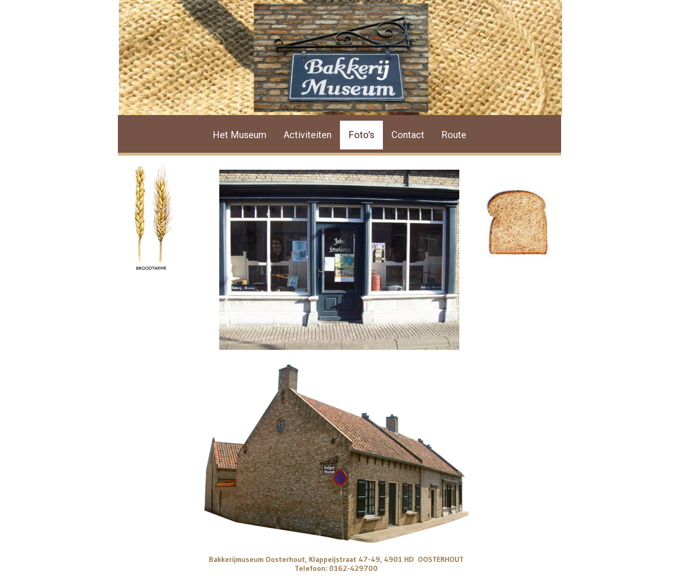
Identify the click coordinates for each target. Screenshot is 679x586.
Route (453, 134)
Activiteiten (307, 134)
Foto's (361, 134)
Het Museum (239, 134)
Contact (407, 134)
